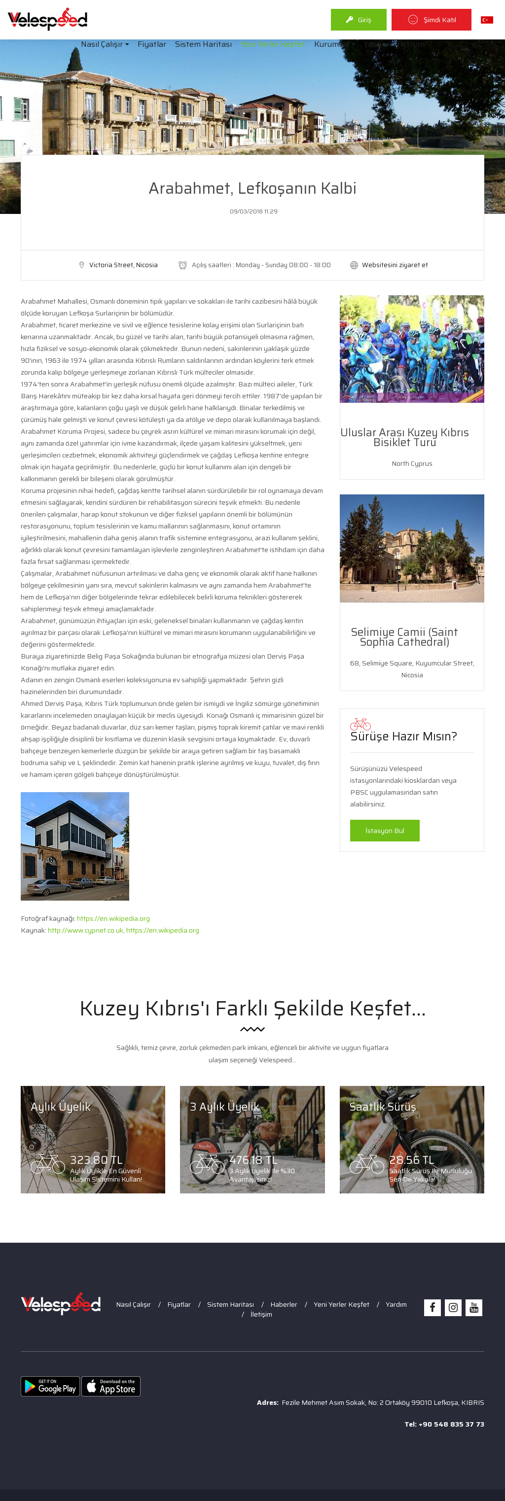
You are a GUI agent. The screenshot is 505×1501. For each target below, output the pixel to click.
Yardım (376, 44)
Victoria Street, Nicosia (123, 265)
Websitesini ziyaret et (395, 265)
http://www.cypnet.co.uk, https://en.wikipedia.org (123, 930)
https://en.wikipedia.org (113, 918)
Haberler (283, 1304)
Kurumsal (331, 44)
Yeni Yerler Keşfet (273, 44)
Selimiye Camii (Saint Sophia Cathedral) (404, 637)
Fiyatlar (152, 44)
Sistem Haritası (203, 44)
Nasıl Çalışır (102, 44)
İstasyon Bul (384, 830)
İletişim (411, 44)
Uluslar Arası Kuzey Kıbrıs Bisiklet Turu (404, 438)
